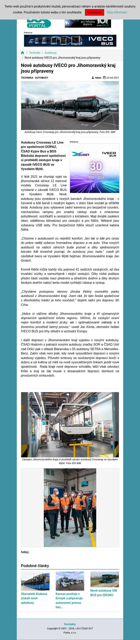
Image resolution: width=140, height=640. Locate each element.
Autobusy (50, 53)
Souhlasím (94, 12)
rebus (96, 77)
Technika (34, 53)
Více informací (117, 12)
